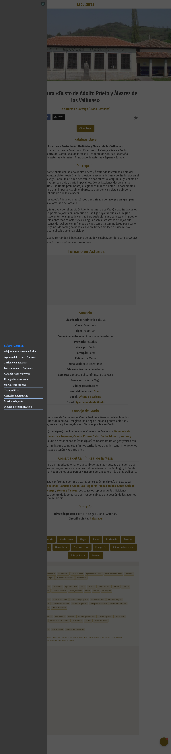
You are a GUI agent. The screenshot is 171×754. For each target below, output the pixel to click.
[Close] (43, 4)
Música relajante (13, 401)
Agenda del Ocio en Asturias (20, 357)
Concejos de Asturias (16, 395)
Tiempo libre (11, 390)
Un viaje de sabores (15, 384)
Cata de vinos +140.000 (17, 373)
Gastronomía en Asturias (18, 368)
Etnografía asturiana (16, 379)
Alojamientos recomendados (20, 351)
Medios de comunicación (18, 406)
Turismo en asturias (15, 362)
